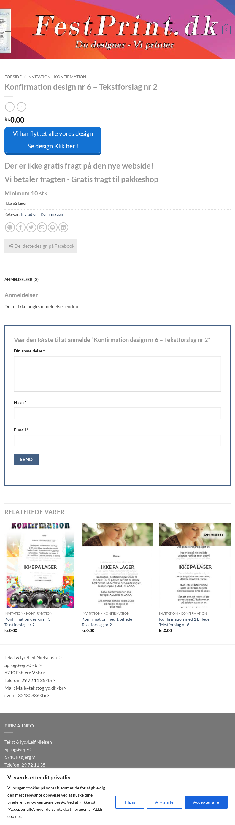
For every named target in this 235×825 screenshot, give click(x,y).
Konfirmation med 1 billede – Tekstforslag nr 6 (186, 621)
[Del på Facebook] (21, 227)
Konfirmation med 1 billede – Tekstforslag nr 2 (108, 621)
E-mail (21, 428)
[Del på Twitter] (31, 227)
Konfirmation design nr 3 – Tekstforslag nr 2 (29, 621)
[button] (8, 30)
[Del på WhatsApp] (10, 227)
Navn (20, 401)
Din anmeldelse (29, 350)
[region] (117, 796)
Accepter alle (206, 802)
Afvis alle (164, 802)
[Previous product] (21, 106)
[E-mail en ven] (42, 227)
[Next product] (9, 106)
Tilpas (130, 802)
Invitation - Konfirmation (56, 76)
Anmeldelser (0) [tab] (21, 278)
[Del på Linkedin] (63, 227)
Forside (13, 76)
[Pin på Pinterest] (53, 227)
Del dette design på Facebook (41, 245)
